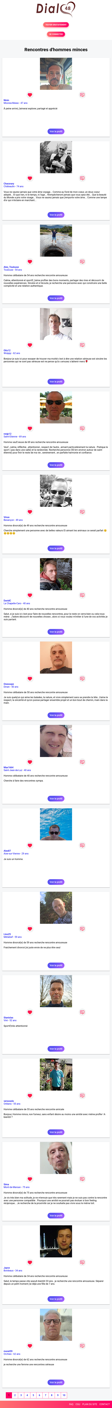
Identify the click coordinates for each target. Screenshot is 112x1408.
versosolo (9, 1101)
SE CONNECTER (56, 34)
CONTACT (104, 1404)
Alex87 (7, 850)
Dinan (7, 686)
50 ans (14, 686)
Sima (6, 1184)
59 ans (18, 937)
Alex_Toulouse (11, 267)
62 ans (16, 353)
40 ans (26, 603)
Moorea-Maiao (11, 103)
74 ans (19, 186)
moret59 (8, 1351)
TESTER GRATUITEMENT (56, 25)
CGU (78, 1404)
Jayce (7, 1267)
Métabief (8, 937)
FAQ (71, 1404)
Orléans (8, 1103)
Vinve (6, 517)
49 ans (19, 520)
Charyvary (9, 183)
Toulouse (8, 269)
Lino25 (7, 934)
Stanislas (8, 1017)
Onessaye (9, 684)
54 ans (18, 269)
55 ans (16, 1103)
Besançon (9, 520)
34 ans (18, 1270)
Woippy (7, 353)
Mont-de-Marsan (12, 1187)
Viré (6, 1020)
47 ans (24, 103)
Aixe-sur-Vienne (12, 853)
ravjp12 (7, 433)
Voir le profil (56, 131)
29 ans (25, 853)
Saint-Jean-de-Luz (13, 770)
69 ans (22, 436)
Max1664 (8, 767)
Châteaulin (9, 186)
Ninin (6, 100)
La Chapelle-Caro (12, 603)
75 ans (26, 1187)
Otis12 (7, 350)
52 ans (12, 1020)
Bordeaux (8, 1270)
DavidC (7, 600)
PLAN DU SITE (89, 1404)
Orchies (8, 1354)
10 (64, 1395)
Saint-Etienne (10, 436)
